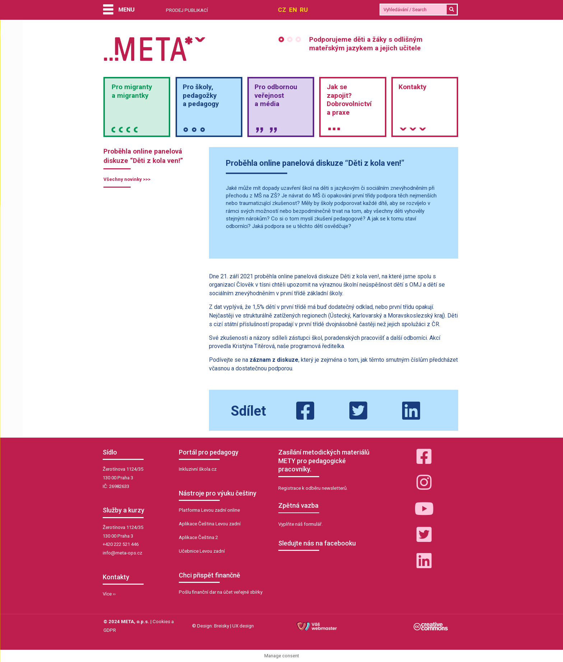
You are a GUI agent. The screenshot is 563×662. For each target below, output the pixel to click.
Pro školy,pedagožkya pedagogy (201, 95)
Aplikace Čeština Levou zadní (210, 523)
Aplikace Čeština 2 (198, 537)
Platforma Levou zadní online (209, 510)
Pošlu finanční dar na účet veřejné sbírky (220, 592)
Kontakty (413, 87)
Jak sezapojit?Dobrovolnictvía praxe (349, 100)
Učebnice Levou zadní (202, 551)
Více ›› (109, 594)
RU (304, 9)
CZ (282, 9)
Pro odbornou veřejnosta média (276, 95)
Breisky (221, 626)
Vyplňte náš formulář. (300, 524)
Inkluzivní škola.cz (198, 469)
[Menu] (118, 10)
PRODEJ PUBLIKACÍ (187, 10)
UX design (243, 626)
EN (293, 9)
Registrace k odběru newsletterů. (313, 488)
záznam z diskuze (274, 359)
